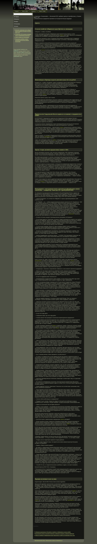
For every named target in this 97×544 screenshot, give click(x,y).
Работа (68, 423)
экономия (18, 53)
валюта (26, 54)
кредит (29, 53)
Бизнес (16, 26)
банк (22, 52)
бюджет (19, 52)
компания (16, 56)
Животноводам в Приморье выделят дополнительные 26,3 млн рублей (55, 79)
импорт (21, 56)
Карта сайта (25, 11)
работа (16, 51)
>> (34, 16)
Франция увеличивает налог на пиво (45, 479)
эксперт (19, 49)
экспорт (24, 51)
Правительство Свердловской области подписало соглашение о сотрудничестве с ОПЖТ (58, 114)
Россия (15, 49)
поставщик (19, 54)
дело (15, 53)
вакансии (20, 50)
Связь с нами (42, 11)
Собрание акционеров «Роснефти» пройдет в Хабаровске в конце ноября (53, 532)
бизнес (54, 325)
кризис (23, 54)
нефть (15, 52)
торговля (15, 54)
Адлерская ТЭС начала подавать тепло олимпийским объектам (23, 35)
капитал (23, 49)
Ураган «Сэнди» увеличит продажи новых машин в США (51, 149)
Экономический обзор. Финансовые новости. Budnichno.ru (49, 540)
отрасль (28, 50)
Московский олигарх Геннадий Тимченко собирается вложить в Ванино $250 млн (54, 533)
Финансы (17, 19)
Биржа (16, 21)
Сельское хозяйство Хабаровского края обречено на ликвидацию (54, 29)
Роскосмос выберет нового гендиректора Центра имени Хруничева (22, 40)
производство (27, 52)
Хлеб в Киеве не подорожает (22, 37)
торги (21, 53)
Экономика (17, 23)
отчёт (26, 49)
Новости (33, 11)
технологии (25, 53)
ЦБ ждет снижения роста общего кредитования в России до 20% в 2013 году (23, 31)
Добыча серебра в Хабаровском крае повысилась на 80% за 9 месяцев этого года (55, 535)
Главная (16, 11)
